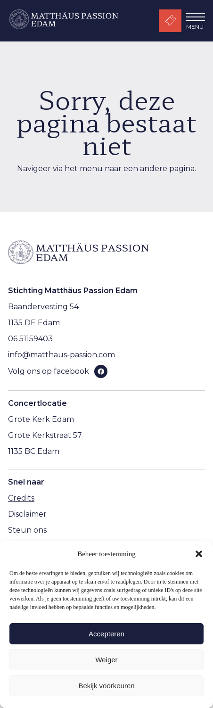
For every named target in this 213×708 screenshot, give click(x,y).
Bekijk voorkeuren (106, 686)
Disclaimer (27, 514)
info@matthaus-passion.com (61, 354)
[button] (199, 554)
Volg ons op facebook (48, 371)
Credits (21, 498)
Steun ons (27, 530)
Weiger (106, 660)
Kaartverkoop (170, 20)
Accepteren (106, 634)
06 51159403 (30, 338)
